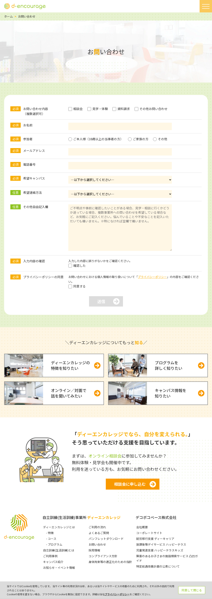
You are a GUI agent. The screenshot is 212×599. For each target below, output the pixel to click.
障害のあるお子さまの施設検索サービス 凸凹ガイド (167, 558)
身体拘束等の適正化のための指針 (110, 562)
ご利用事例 (50, 556)
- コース (51, 539)
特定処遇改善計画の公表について (158, 566)
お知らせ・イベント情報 (59, 567)
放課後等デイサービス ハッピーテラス (161, 544)
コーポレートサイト (149, 533)
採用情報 (94, 550)
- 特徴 (50, 533)
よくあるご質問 (99, 533)
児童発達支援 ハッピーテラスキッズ (159, 550)
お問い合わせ (97, 544)
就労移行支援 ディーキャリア (155, 539)
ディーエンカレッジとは (59, 527)
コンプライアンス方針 (103, 556)
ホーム (8, 16)
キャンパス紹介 (53, 562)
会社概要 (142, 527)
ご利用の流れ (97, 527)
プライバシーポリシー (152, 277)
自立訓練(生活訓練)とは (58, 550)
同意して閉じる (192, 590)
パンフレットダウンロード (106, 539)
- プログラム (54, 544)
